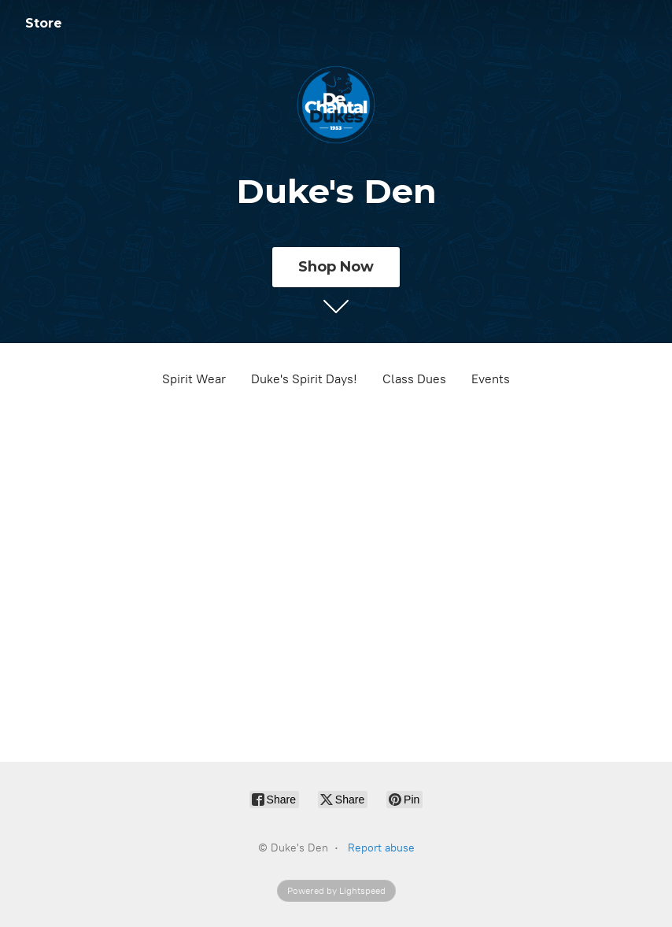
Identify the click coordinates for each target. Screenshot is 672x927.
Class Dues (414, 378)
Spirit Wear (194, 378)
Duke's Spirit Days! (304, 378)
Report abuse (381, 848)
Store (43, 23)
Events (490, 378)
